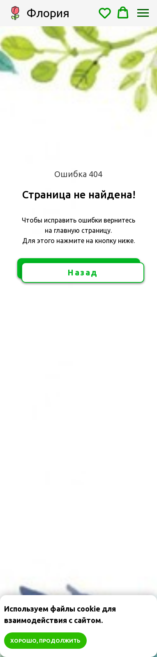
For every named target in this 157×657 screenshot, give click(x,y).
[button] (105, 13)
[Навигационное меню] (143, 13)
